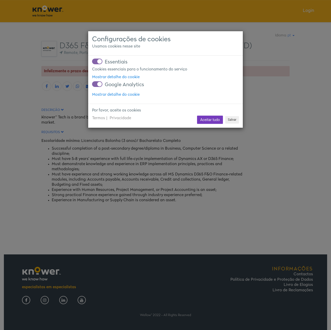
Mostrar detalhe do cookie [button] (116, 77)
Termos (98, 118)
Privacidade (120, 118)
